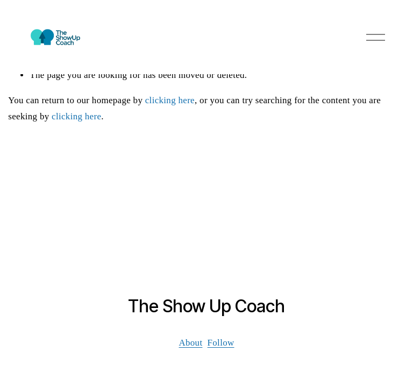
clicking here (170, 100)
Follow (221, 343)
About (190, 343)
